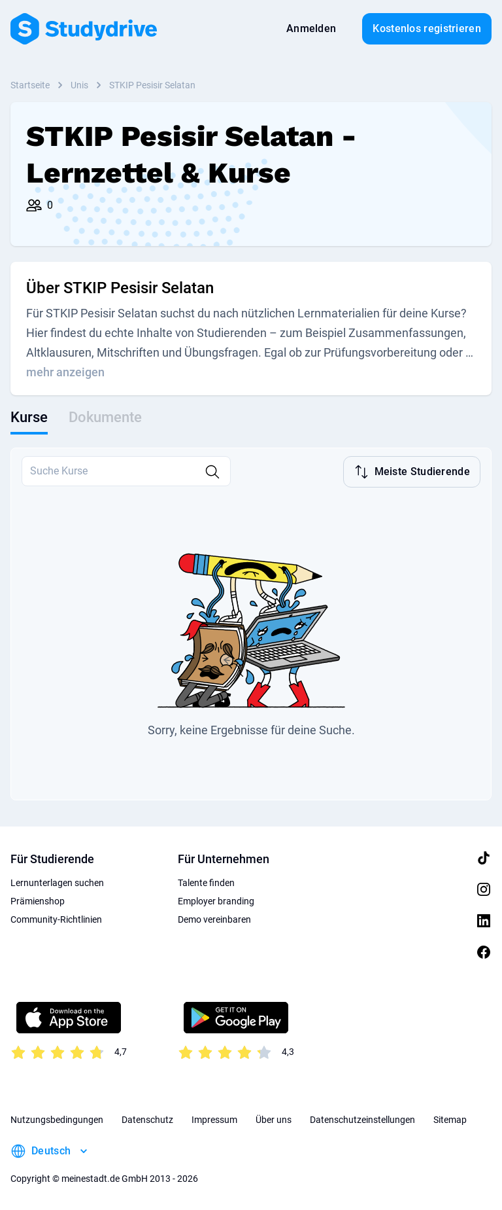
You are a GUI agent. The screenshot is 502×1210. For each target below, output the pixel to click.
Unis (79, 85)
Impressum (214, 1118)
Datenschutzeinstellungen (362, 1118)
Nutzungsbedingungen (56, 1118)
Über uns (274, 1118)
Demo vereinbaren (214, 918)
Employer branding (216, 900)
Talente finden (206, 881)
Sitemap (450, 1118)
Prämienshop (37, 900)
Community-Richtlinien (56, 918)
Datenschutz (147, 1118)
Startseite (30, 85)
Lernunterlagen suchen (57, 881)
